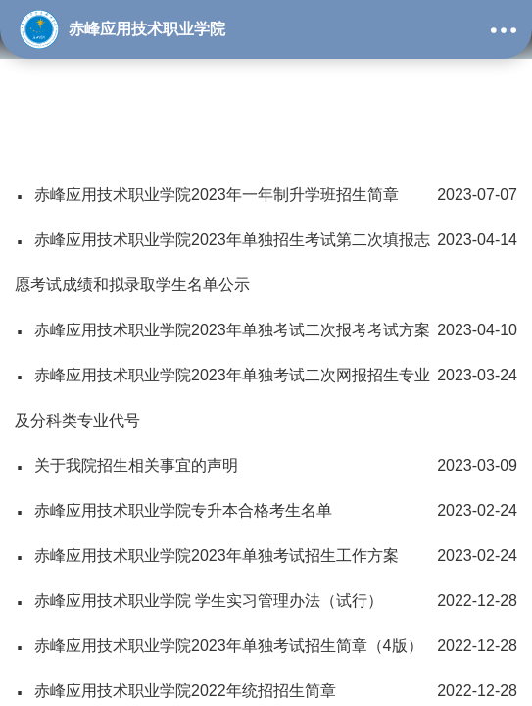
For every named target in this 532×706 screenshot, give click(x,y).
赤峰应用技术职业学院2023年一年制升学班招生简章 (266, 195)
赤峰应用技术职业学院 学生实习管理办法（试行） (266, 601)
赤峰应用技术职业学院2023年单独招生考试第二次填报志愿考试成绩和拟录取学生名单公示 (266, 255)
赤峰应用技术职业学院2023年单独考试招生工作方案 (266, 556)
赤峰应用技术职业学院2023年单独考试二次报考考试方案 (266, 330)
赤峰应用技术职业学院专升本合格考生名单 (266, 510)
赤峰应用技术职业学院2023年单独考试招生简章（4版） (266, 646)
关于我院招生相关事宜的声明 (266, 465)
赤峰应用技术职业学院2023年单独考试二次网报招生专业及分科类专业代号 (266, 391)
